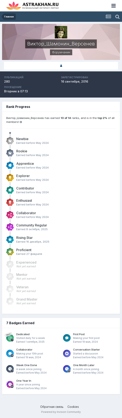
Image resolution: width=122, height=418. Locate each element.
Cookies (73, 406)
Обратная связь (51, 406)
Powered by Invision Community (61, 411)
